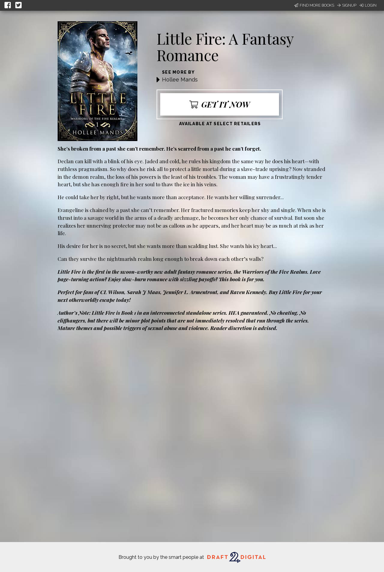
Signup (346, 5)
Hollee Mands (180, 79)
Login (367, 5)
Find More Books (314, 5)
